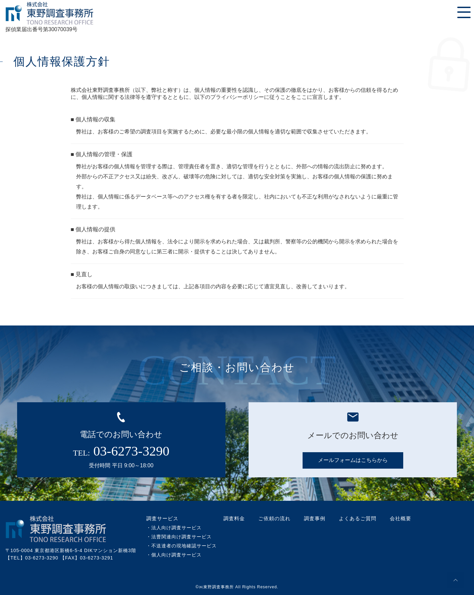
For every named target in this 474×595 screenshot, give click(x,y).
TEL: (121, 451)
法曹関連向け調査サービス (181, 536)
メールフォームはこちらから (353, 460)
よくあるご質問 (357, 518)
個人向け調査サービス (176, 554)
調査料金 (234, 518)
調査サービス (162, 518)
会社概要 (400, 518)
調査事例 (314, 518)
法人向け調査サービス (176, 527)
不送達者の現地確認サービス (184, 545)
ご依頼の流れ (274, 518)
